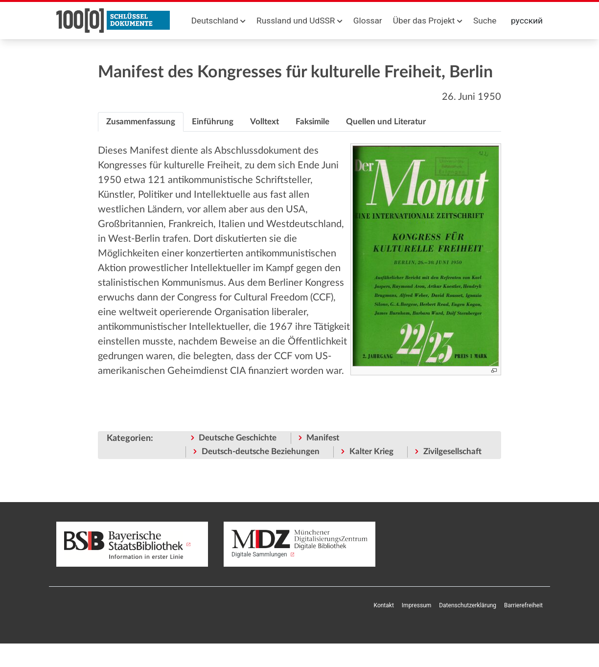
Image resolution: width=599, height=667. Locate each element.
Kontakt (384, 605)
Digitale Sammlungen (299, 543)
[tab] (141, 122)
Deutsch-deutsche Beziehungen (261, 451)
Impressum (416, 605)
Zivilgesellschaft (452, 451)
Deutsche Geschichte (237, 438)
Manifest (322, 438)
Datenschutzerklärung (467, 605)
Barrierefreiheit (523, 605)
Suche (484, 20)
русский (527, 20)
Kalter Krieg (371, 451)
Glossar (367, 20)
